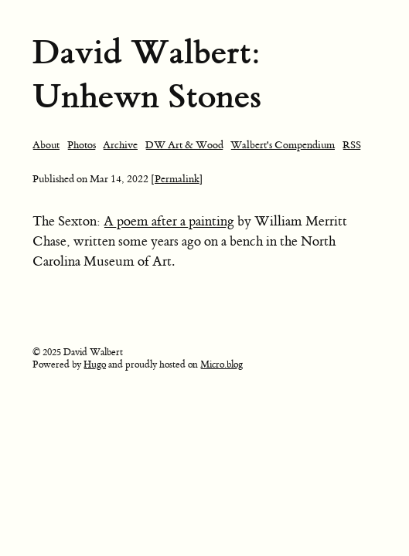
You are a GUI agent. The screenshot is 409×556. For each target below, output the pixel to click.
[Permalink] (177, 178)
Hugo (95, 364)
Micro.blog (221, 364)
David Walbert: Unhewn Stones (146, 74)
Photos (81, 144)
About (46, 144)
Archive (120, 144)
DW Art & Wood (184, 144)
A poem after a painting (169, 221)
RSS (352, 144)
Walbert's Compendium (282, 144)
